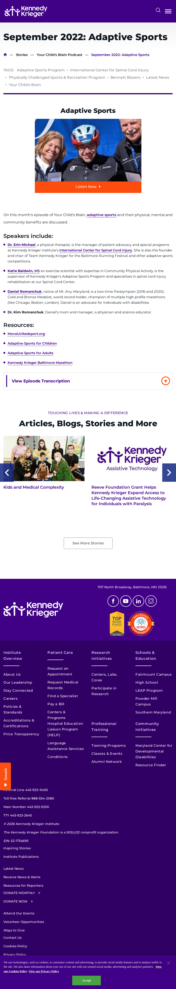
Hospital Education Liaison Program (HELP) (65, 729)
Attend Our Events (18, 913)
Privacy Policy (14, 955)
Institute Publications (21, 857)
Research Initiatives (101, 655)
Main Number (26, 807)
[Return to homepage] (26, 11)
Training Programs (108, 745)
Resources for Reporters (23, 885)
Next (169, 472)
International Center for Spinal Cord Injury (95, 250)
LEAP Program (149, 690)
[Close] (169, 963)
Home (5, 54)
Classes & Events (107, 753)
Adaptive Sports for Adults (30, 353)
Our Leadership (17, 682)
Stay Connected (18, 690)
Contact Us (12, 938)
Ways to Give (14, 930)
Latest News (13, 868)
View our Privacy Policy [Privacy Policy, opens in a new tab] (44, 971)
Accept (86, 980)
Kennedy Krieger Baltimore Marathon (40, 362)
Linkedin (138, 601)
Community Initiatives (147, 727)
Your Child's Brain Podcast (59, 55)
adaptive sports (101, 215)
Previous (7, 472)
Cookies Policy (15, 946)
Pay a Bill (55, 704)
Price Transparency (21, 734)
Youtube (126, 601)
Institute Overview (12, 655)
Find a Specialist (62, 696)
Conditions (57, 757)
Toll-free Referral (28, 798)
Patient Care (60, 652)
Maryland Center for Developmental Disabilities (153, 751)
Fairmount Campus (153, 674)
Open (168, 12)
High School (146, 682)
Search (158, 10)
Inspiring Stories (17, 848)
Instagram (151, 601)
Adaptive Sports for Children (32, 343)
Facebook (113, 601)
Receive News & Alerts (21, 877)
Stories (22, 55)
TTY (17, 815)
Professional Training (104, 727)
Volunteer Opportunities (23, 922)
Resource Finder (150, 765)
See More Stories (88, 543)
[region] (88, 972)
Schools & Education (145, 655)
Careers (10, 698)
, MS (24, 271)
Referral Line (25, 790)
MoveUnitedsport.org (26, 334)
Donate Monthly (19, 893)
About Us (12, 674)
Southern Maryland (153, 712)
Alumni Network (106, 761)
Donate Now (15, 901)
